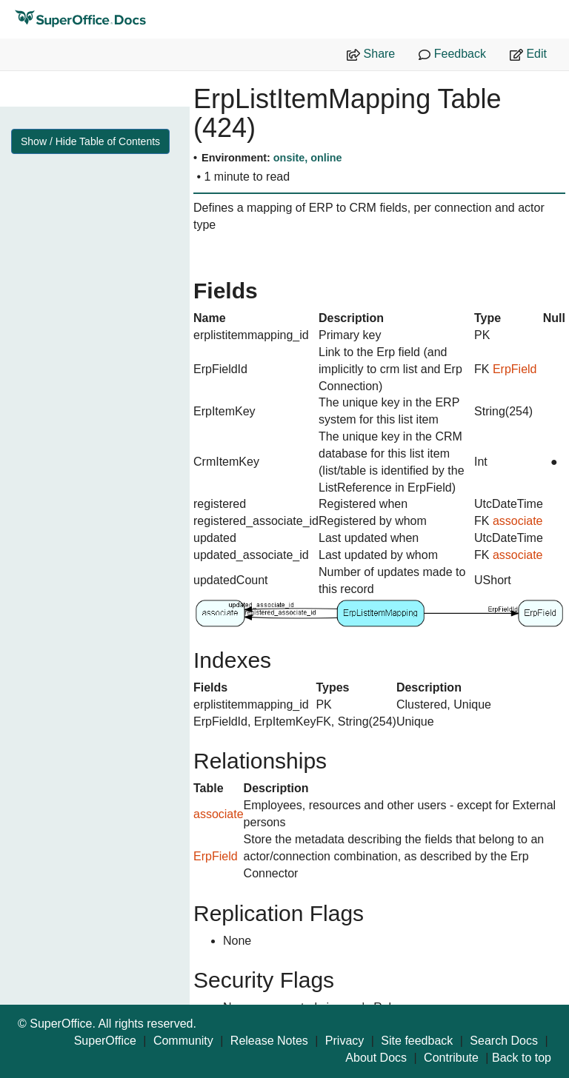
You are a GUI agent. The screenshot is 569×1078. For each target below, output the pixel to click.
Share (371, 54)
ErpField (515, 369)
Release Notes (269, 1040)
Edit (528, 54)
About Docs (376, 1057)
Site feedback (417, 1040)
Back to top (521, 1057)
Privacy (344, 1040)
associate (518, 521)
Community (183, 1040)
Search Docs (504, 1040)
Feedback (452, 54)
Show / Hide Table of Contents (90, 141)
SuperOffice (105, 1040)
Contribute (451, 1057)
